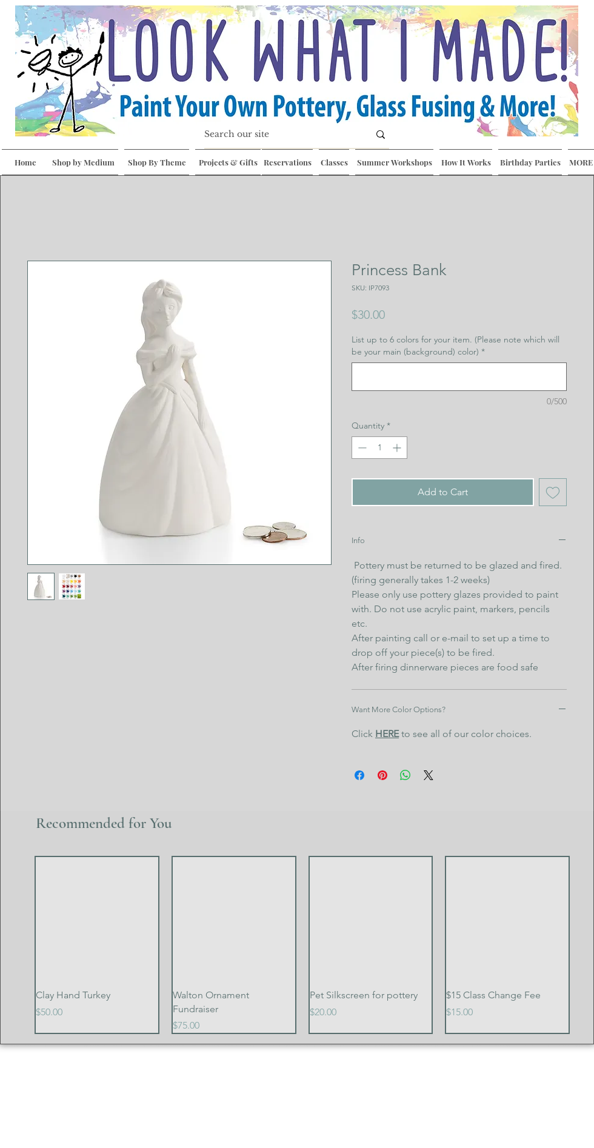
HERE (387, 733)
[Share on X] (428, 775)
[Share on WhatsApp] (405, 775)
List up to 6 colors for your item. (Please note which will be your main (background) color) (455, 345)
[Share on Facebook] (359, 775)
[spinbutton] (379, 447)
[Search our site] (277, 134)
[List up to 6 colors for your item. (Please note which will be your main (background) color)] (459, 376)
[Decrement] (361, 447)
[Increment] (397, 447)
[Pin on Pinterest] (382, 775)
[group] (302, 945)
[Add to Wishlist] (553, 492)
